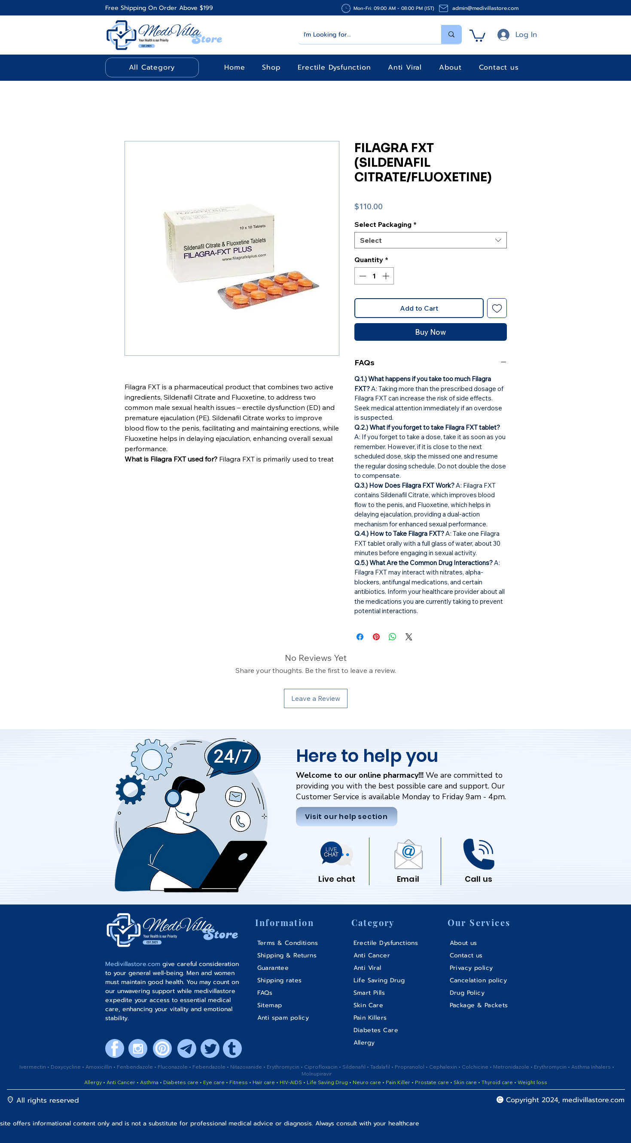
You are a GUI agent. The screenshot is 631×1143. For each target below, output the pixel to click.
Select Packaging (385, 224)
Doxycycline (66, 1067)
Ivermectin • (34, 1067)
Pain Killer (397, 1082)
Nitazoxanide (246, 1067)
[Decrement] (362, 276)
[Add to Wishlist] (497, 308)
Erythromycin (284, 1067)
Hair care (264, 1082)
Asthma (149, 1082)
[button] (477, 35)
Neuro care (366, 1082)
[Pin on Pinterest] (376, 637)
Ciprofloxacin (321, 1067)
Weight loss (532, 1082)
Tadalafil (380, 1067)
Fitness (238, 1082)
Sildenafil (354, 1067)
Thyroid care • (499, 1082)
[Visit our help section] (346, 816)
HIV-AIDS (291, 1082)
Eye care (213, 1082)
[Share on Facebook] (360, 637)
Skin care (466, 1082)
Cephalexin (443, 1067)
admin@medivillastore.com (485, 8)
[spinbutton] (374, 276)
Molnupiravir (317, 1073)
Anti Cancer (122, 1082)
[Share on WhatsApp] (392, 637)
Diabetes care (180, 1082)
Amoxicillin (99, 1067)
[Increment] (387, 276)
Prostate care (432, 1082)
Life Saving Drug (327, 1082)
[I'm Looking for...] (363, 34)
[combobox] (430, 240)
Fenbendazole (135, 1067)
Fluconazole (173, 1067)
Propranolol (410, 1067)
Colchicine (476, 1067)
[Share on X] (409, 637)
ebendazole (211, 1067)
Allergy (93, 1082)
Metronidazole (511, 1067)
